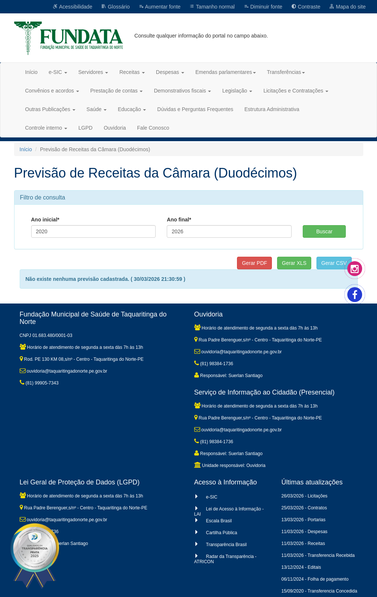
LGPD (85, 128)
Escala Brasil (219, 520)
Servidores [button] (93, 72)
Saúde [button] (97, 109)
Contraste (306, 7)
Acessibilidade (72, 7)
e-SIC (212, 497)
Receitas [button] (131, 72)
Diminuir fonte (263, 7)
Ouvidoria (115, 128)
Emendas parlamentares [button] (225, 72)
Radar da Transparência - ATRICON (225, 559)
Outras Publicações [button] (50, 109)
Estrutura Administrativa (271, 109)
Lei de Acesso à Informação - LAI (229, 511)
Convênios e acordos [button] (52, 91)
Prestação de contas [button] (116, 91)
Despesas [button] (170, 72)
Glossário (115, 7)
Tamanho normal (212, 7)
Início (31, 72)
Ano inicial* (45, 220)
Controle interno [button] (46, 128)
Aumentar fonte (160, 7)
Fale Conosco (153, 128)
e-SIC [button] (58, 72)
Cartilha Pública (221, 532)
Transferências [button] (286, 72)
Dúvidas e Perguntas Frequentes (195, 109)
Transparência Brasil (226, 544)
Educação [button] (132, 109)
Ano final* (179, 220)
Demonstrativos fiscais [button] (182, 91)
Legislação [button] (237, 91)
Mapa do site (347, 7)
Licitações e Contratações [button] (295, 91)
